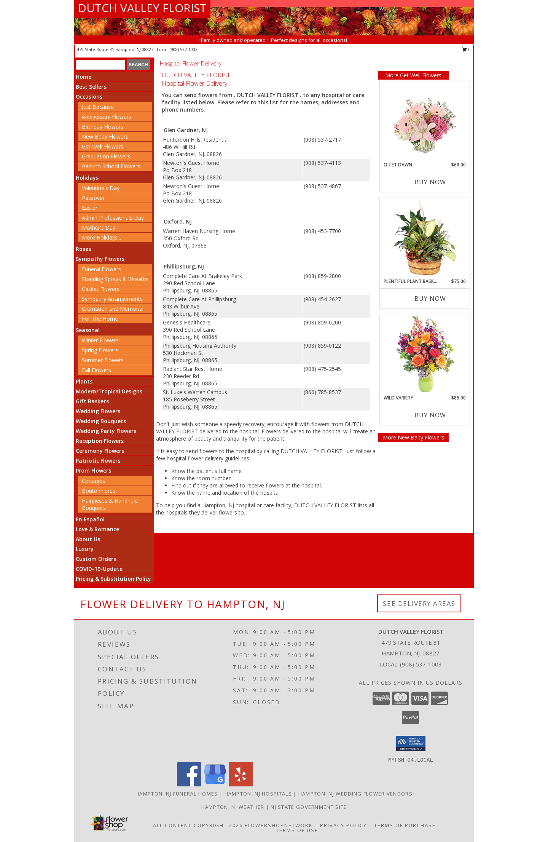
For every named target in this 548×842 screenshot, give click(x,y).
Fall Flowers (96, 370)
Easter (89, 207)
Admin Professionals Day (113, 217)
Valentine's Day (100, 188)
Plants (84, 381)
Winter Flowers (100, 340)
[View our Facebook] (189, 784)
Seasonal (88, 330)
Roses (83, 248)
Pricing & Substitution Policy (113, 578)
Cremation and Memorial (112, 308)
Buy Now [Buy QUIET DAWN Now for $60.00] (430, 182)
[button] (410, 743)
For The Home (100, 318)
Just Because (98, 106)
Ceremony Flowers (100, 450)
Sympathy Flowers (100, 258)
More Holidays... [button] (101, 237)
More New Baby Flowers (413, 437)
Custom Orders (96, 558)
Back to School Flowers (111, 166)
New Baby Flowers (105, 136)
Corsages (93, 480)
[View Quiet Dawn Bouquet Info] (424, 121)
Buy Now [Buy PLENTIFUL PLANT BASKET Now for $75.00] (430, 298)
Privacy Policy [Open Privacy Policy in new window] (343, 825)
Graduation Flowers (106, 156)
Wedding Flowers (98, 411)
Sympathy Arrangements (112, 298)
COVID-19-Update (99, 568)
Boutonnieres (98, 490)
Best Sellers (91, 86)
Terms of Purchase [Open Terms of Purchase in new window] (405, 825)
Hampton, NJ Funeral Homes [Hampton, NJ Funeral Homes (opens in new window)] (176, 793)
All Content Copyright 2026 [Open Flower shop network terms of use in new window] (198, 825)
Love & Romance (97, 529)
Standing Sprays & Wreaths (115, 279)
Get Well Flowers (102, 146)
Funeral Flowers (101, 269)
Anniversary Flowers (106, 116)
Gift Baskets (92, 401)
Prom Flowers (93, 470)
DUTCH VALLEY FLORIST (142, 8)
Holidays (87, 177)
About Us (88, 539)
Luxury (85, 549)
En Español (90, 519)
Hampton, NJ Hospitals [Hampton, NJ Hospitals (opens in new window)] (258, 793)
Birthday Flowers (102, 126)
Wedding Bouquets (101, 421)
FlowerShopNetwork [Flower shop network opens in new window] (279, 825)
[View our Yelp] (241, 784)
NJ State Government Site (309, 807)
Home (83, 76)
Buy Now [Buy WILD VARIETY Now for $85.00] (430, 415)
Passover (93, 197)
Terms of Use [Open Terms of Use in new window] (297, 830)
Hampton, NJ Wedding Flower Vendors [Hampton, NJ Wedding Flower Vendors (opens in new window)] (355, 793)
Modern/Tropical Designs (109, 391)
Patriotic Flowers (98, 460)
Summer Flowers (103, 360)
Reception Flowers (100, 440)
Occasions (89, 96)
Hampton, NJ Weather (232, 807)
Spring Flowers (100, 350)
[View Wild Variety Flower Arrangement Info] (424, 354)
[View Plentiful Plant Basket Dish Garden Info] (424, 238)
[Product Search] (100, 65)
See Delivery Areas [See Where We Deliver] (419, 603)
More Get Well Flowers (413, 75)
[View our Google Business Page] (215, 784)
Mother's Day (98, 227)
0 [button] (466, 49)
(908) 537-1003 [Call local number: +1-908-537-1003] (184, 49)
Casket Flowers (100, 288)
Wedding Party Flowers (106, 431)
